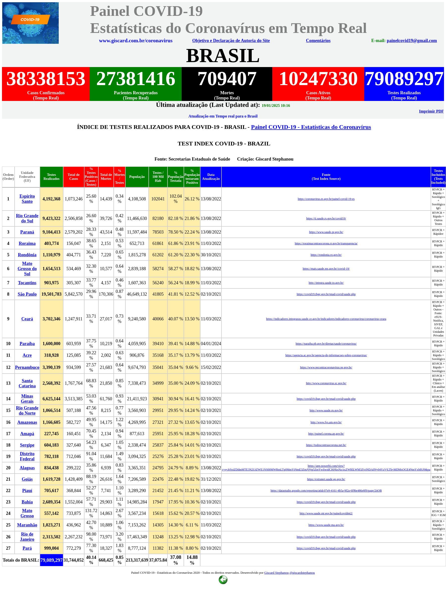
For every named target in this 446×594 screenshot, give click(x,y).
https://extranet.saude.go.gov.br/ (326, 479)
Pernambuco (27, 367)
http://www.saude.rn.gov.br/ (326, 410)
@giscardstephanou (302, 572)
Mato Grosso (27, 513)
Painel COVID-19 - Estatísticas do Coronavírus (311, 127)
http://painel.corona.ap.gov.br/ (326, 433)
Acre (27, 355)
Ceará (27, 318)
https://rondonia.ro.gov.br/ (326, 255)
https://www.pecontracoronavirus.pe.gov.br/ (326, 367)
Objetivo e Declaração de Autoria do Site (231, 40)
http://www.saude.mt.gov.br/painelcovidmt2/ (326, 513)
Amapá (27, 433)
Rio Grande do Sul (27, 218)
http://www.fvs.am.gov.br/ (326, 422)
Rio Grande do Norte (27, 410)
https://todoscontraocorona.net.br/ (326, 445)
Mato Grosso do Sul (27, 268)
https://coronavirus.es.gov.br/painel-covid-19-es (326, 199)
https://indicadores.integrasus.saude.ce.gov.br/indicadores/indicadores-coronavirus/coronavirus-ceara (326, 319)
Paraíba (27, 343)
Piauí (27, 490)
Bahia (27, 501)
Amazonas (27, 422)
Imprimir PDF (431, 111)
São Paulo (27, 294)
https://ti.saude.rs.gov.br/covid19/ (326, 218)
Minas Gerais (27, 399)
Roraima (27, 243)
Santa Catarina (27, 383)
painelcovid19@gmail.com (412, 40)
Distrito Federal (27, 456)
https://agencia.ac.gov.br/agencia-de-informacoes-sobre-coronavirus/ (326, 355)
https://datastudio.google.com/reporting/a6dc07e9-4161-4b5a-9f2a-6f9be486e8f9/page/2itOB (326, 490)
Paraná (27, 232)
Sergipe (27, 445)
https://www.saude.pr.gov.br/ (326, 232)
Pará (27, 548)
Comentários (318, 40)
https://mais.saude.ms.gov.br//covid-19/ (326, 268)
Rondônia (27, 254)
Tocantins (27, 282)
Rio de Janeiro (27, 537)
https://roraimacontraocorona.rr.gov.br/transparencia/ (326, 243)
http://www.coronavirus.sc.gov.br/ (326, 383)
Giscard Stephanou (276, 572)
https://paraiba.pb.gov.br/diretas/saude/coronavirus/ (326, 343)
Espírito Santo (27, 199)
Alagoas (27, 467)
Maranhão (27, 525)
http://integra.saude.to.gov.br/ (326, 283)
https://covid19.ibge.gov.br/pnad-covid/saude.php (326, 294)
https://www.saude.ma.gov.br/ (326, 525)
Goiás (27, 479)
